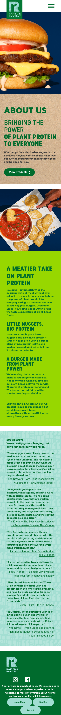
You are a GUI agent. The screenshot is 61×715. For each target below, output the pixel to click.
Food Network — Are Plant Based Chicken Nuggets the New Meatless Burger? (30, 480)
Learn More (20, 702)
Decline (43, 702)
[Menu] (53, 5)
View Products (18, 172)
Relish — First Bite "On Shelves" (36, 605)
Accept (30, 710)
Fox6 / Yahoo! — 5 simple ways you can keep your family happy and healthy (31, 573)
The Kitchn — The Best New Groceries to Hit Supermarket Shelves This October (31, 523)
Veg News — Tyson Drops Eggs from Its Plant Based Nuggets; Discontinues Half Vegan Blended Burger (31, 631)
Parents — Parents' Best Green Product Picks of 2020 (32, 553)
